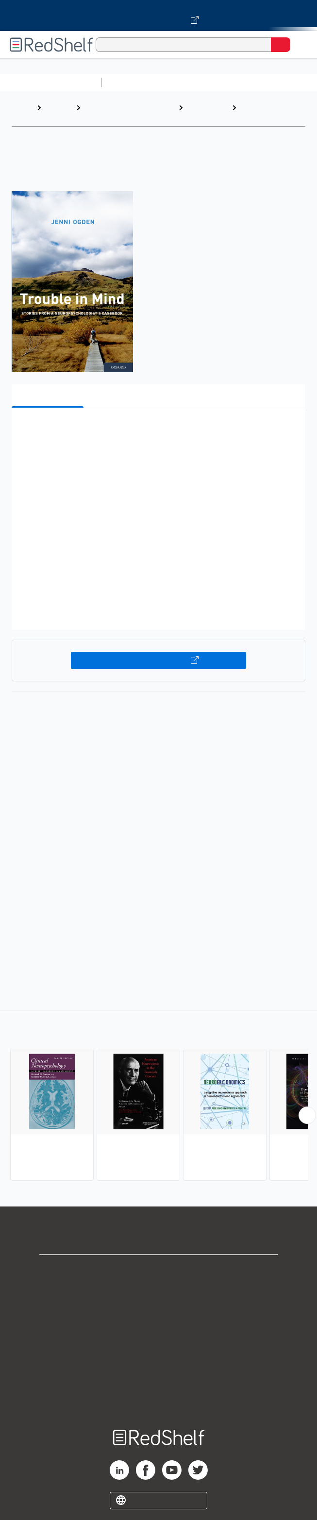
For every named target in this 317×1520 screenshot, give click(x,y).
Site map (159, 1398)
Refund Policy (158, 1355)
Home (22, 107)
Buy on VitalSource (159, 660)
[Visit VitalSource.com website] (158, 15)
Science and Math (190, 82)
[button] (157, 430)
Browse (58, 107)
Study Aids (131, 82)
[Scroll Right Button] (307, 1115)
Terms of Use (158, 1334)
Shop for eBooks (159, 1270)
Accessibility (158, 1377)
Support (158, 1291)
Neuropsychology (273, 107)
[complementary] (158, 1096)
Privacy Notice (158, 1313)
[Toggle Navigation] (300, 44)
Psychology (207, 107)
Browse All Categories (50, 82)
